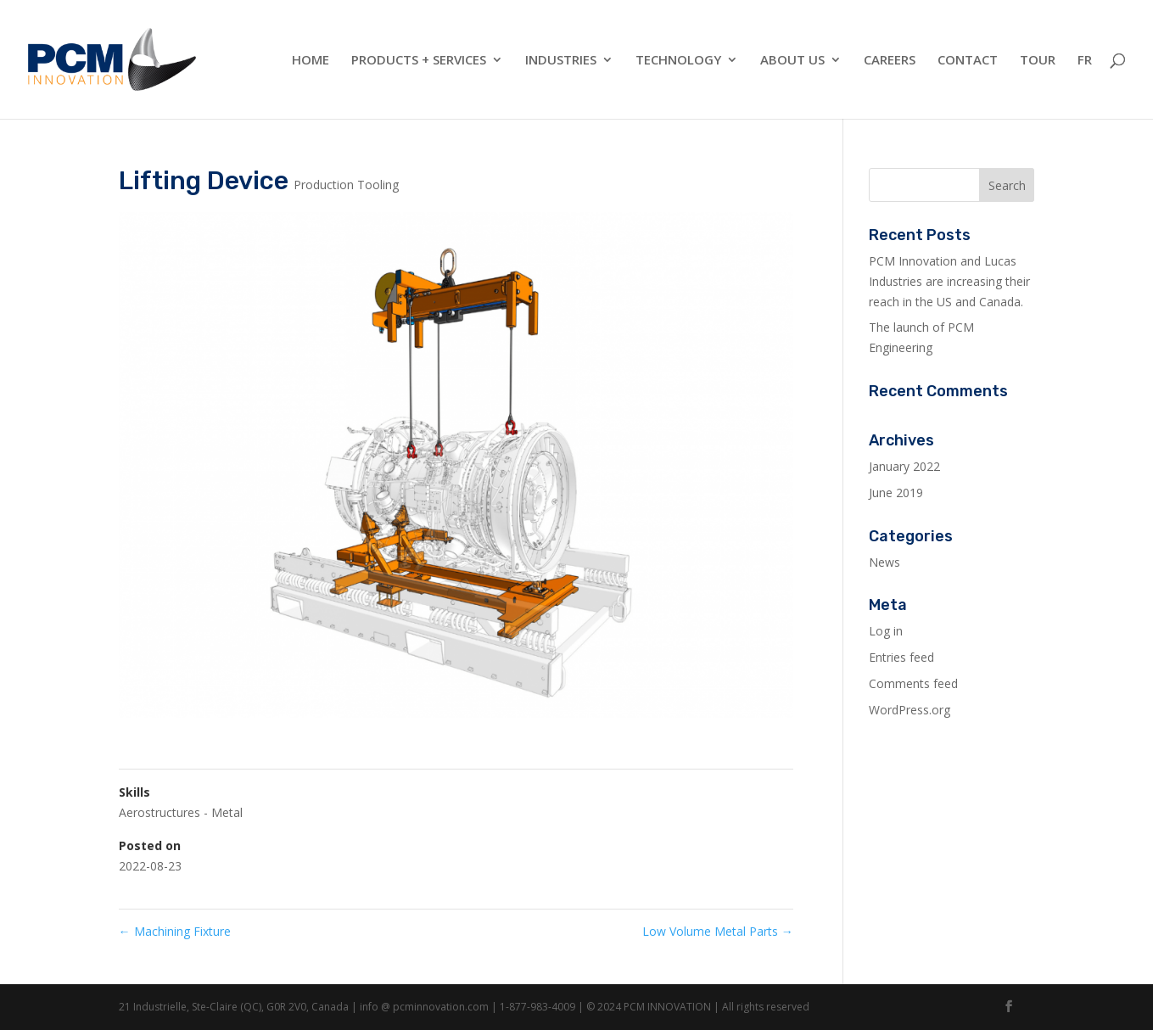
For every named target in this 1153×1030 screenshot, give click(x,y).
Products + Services (418, 60)
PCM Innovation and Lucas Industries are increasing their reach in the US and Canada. (949, 281)
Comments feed (913, 683)
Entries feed (901, 657)
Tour (1037, 60)
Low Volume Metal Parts (717, 931)
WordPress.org (909, 710)
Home (310, 60)
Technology (678, 60)
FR (1084, 60)
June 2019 (896, 492)
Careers (889, 60)
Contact (968, 60)
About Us (792, 60)
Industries (560, 60)
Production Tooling (346, 184)
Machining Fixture (175, 931)
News (884, 562)
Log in (886, 631)
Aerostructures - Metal (181, 812)
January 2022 (904, 466)
